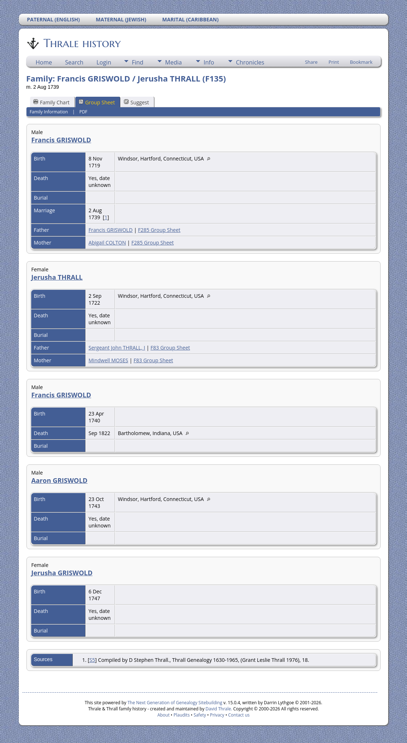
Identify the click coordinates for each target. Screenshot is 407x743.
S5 (92, 659)
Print (333, 62)
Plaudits (182, 715)
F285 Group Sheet (159, 229)
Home (44, 62)
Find (138, 62)
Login (103, 62)
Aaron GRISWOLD (59, 480)
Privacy (217, 715)
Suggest (136, 102)
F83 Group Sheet (170, 347)
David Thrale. (218, 709)
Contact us (239, 715)
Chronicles (250, 62)
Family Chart (51, 102)
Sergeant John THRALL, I (116, 347)
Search (74, 62)
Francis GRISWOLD (61, 139)
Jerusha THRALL (57, 277)
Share (311, 62)
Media (173, 62)
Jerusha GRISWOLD (61, 572)
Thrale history (81, 43)
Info (209, 62)
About (163, 715)
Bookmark (361, 62)
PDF (83, 112)
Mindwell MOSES (108, 360)
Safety (200, 715)
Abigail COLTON (107, 242)
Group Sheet (97, 102)
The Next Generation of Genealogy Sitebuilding (175, 703)
